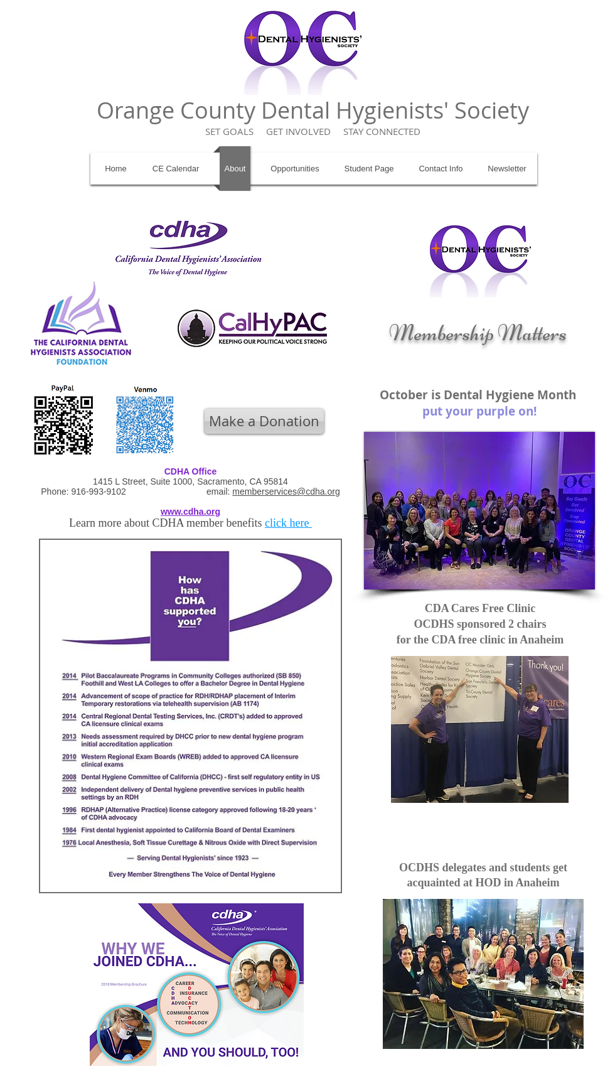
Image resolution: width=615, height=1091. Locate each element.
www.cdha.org (190, 512)
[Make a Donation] (264, 421)
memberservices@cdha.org (286, 491)
